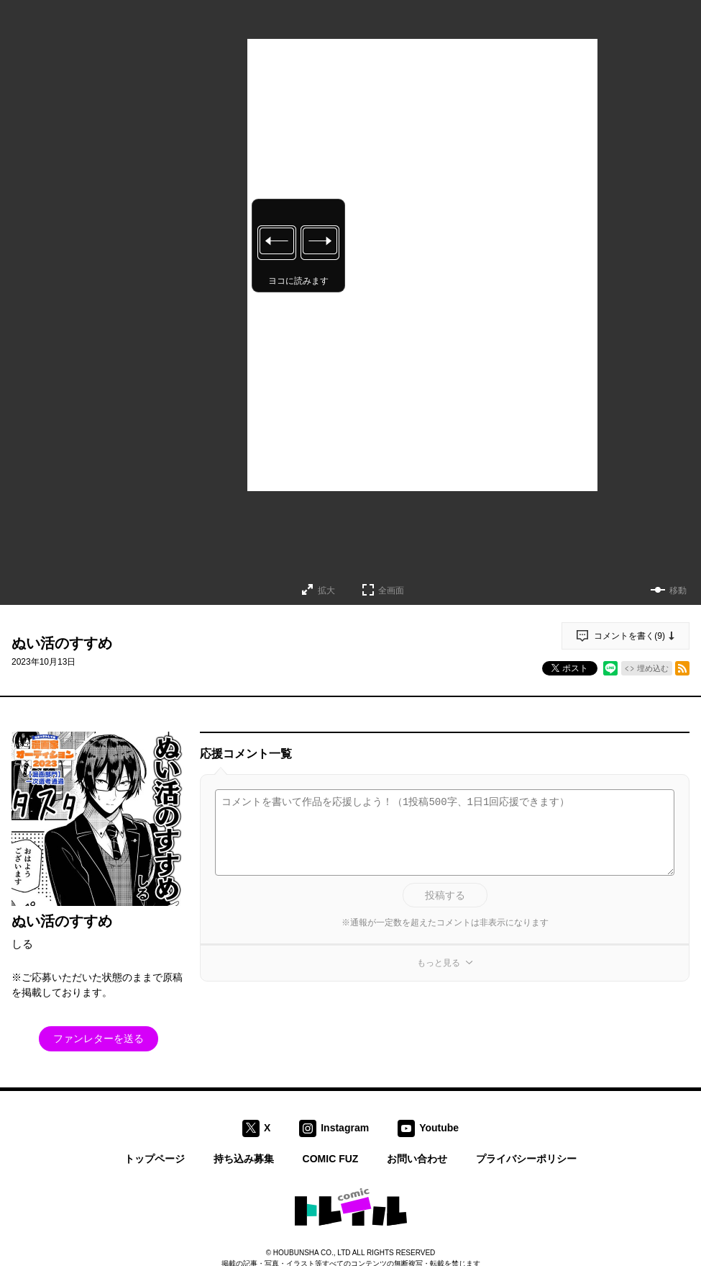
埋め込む (653, 668)
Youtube (439, 1127)
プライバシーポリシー (526, 1158)
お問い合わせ (417, 1158)
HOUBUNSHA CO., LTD (312, 1253)
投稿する (445, 895)
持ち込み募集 (244, 1158)
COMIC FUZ (331, 1158)
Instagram (345, 1127)
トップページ (154, 1158)
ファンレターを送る (98, 1038)
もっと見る (438, 963)
